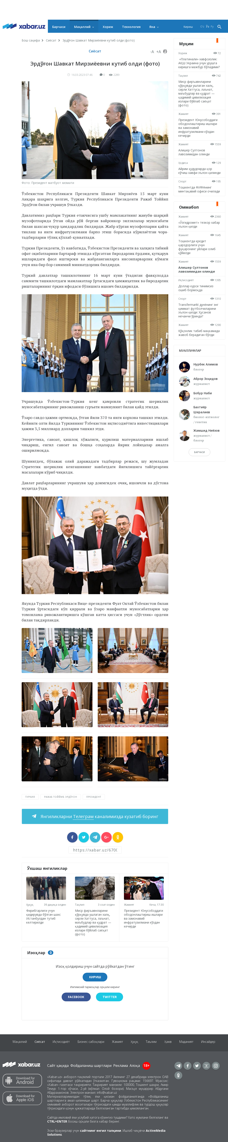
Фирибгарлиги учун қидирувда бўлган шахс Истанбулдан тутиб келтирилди (44, 915)
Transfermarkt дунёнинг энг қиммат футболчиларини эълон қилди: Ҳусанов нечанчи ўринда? (199, 322)
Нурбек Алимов (205, 380)
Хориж (108, 27)
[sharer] (72, 837)
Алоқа (135, 1064)
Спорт (183, 189)
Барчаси (58, 27)
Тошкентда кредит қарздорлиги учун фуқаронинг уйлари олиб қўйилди (197, 259)
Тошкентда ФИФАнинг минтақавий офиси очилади (195, 199)
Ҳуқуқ (30, 903)
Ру (212, 27)
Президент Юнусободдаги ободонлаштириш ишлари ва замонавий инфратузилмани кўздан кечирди (142, 919)
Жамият (130, 904)
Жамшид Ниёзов (206, 446)
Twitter (110, 996)
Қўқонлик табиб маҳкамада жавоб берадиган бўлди (192, 347)
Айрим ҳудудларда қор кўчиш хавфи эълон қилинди (196, 177)
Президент (93, 796)
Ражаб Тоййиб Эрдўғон (60, 796)
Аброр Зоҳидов (205, 394)
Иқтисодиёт (186, 292)
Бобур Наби (202, 409)
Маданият (190, 1042)
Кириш (188, 27)
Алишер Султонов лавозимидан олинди (194, 156)
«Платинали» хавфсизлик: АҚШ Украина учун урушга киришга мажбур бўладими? (198, 65)
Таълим (153, 1042)
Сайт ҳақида (58, 1064)
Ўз (207, 27)
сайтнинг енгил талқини (100, 1130)
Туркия (30, 796)
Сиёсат (51, 40)
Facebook (76, 996)
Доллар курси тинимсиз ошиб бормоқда (196, 300)
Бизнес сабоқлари (89, 1042)
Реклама (120, 1064)
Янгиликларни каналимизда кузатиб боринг (99, 816)
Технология (131, 27)
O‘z (202, 27)
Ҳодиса (183, 167)
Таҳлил (80, 903)
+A (158, 51)
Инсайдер (213, 1042)
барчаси (199, 467)
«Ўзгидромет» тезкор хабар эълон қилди (195, 236)
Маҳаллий (82, 27)
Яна (152, 27)
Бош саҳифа (31, 40)
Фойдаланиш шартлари (90, 1064)
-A (152, 51)
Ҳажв (170, 1042)
